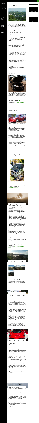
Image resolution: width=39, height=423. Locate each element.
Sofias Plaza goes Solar (16, 261)
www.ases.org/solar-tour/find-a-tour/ (13, 187)
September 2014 (2, 32)
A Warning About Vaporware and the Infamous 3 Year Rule (15, 206)
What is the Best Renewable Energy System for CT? (16, 295)
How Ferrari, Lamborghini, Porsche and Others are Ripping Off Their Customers (17, 342)
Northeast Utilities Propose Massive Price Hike (17, 388)
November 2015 (2, 25)
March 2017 (2, 20)
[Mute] (35, 11)
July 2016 (2, 23)
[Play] (29, 11)
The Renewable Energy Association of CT (7, 0)
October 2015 (2, 26)
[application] (33, 9)
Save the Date (12, 5)
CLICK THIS (19, 100)
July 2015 (2, 27)
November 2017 (2, 16)
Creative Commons (16, 102)
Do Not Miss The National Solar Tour (16, 154)
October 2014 (2, 31)
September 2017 (2, 17)
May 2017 (2, 19)
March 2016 (2, 24)
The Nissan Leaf (13, 110)
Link (9, 73)
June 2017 (2, 18)
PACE (18, 181)
